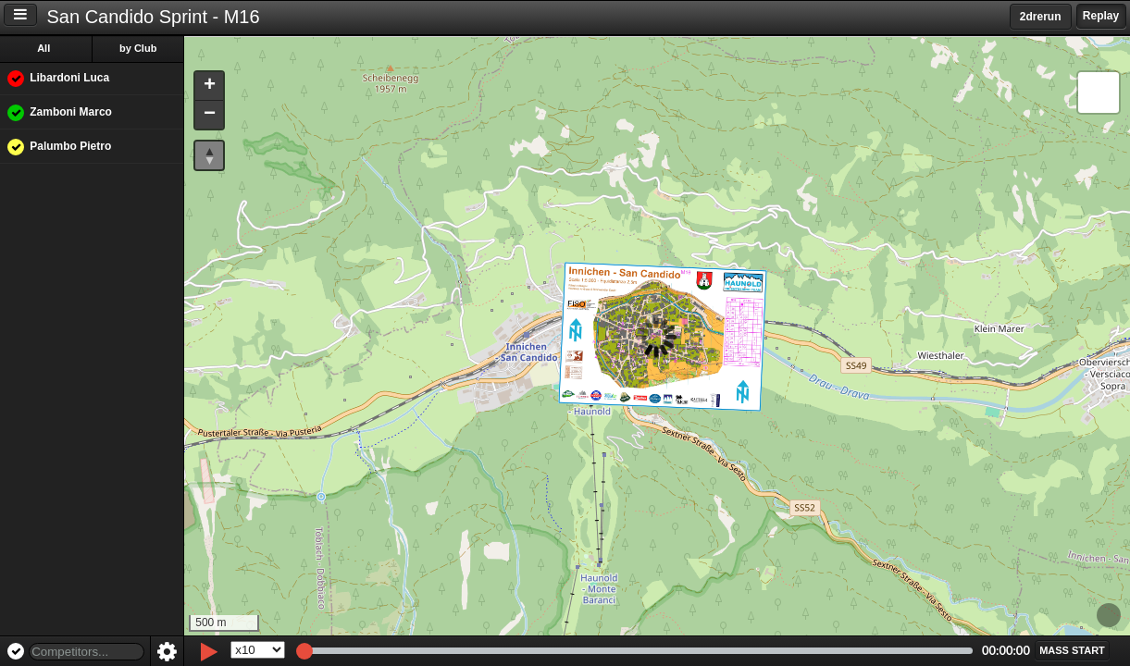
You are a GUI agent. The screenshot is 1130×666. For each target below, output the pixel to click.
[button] (211, 86)
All (45, 48)
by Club (139, 48)
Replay (1101, 15)
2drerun (1041, 16)
